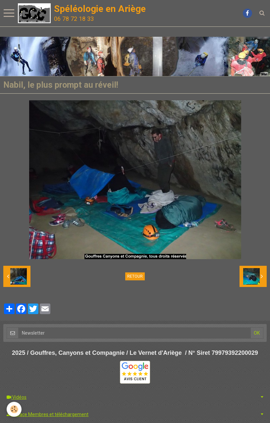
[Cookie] (14, 409)
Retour (135, 276)
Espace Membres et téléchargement (47, 414)
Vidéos (17, 397)
